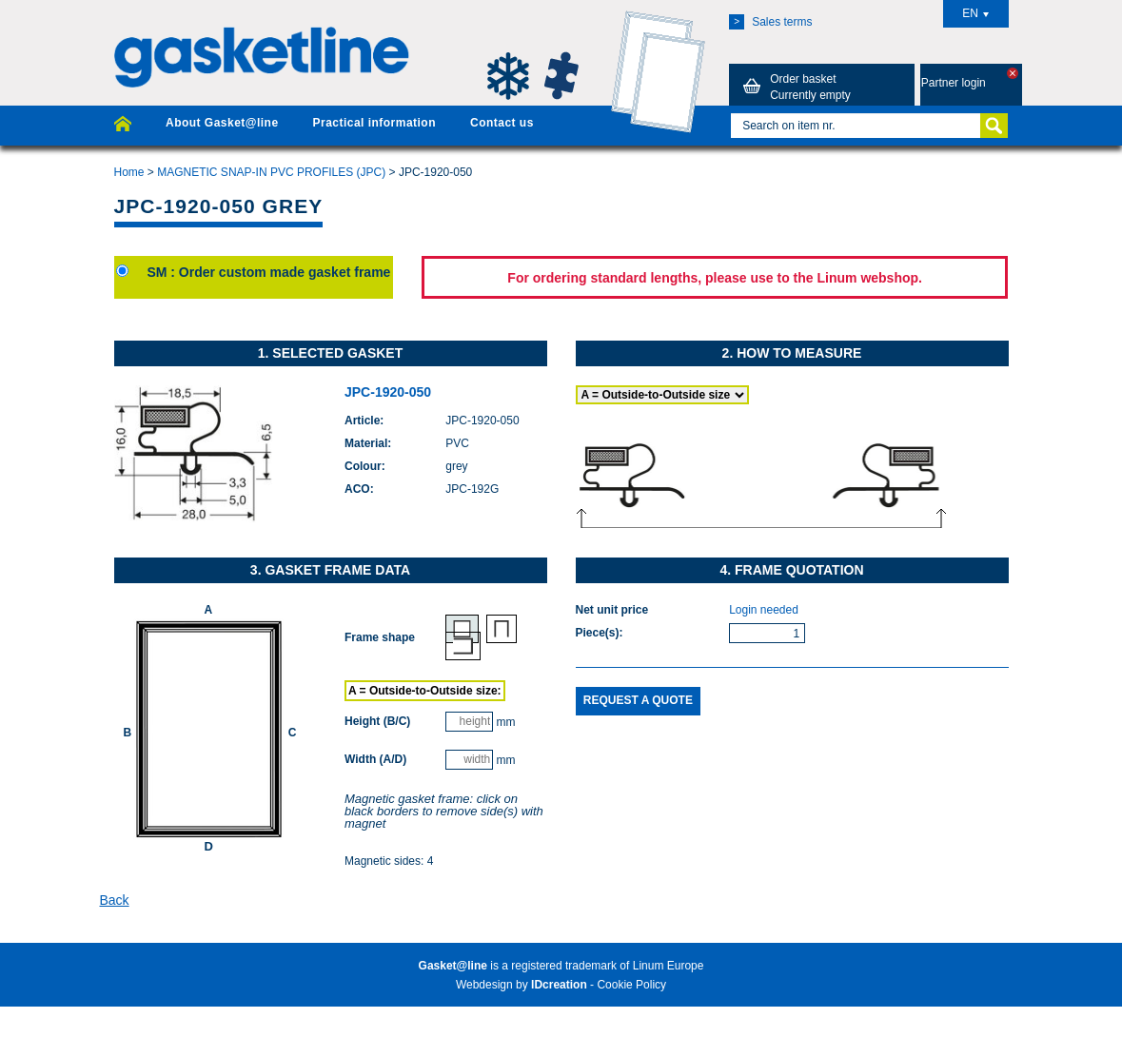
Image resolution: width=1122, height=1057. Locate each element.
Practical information (374, 122)
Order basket (794, 86)
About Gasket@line (222, 122)
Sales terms (770, 21)
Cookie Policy (631, 984)
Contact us (502, 122)
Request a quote (638, 700)
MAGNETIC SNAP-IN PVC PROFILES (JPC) (271, 172)
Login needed (763, 610)
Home (129, 172)
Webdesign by (521, 984)
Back (114, 900)
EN (975, 13)
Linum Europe (668, 965)
